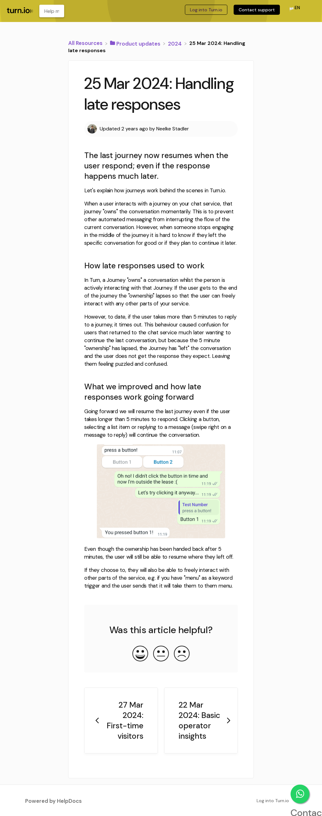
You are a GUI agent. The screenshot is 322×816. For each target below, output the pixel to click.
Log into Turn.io (273, 800)
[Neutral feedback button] (161, 654)
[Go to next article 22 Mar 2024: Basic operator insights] (201, 720)
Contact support (300, 794)
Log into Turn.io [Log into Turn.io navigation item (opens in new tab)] (206, 10)
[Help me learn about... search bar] (51, 11)
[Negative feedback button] (182, 654)
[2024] (175, 43)
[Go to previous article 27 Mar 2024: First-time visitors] (121, 720)
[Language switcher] (294, 9)
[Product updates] (136, 43)
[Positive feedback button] (140, 654)
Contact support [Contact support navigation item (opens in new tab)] (257, 10)
